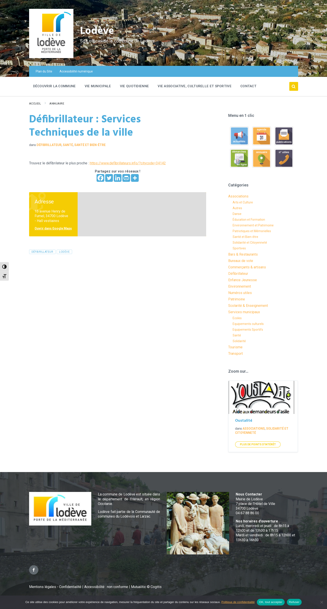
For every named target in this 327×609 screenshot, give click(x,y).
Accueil (35, 103)
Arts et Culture (243, 202)
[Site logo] (51, 57)
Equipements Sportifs (248, 329)
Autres (237, 208)
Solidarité (239, 341)
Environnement (239, 286)
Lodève (97, 31)
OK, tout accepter (270, 602)
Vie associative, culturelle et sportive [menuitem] (195, 86)
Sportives (239, 248)
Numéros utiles (240, 293)
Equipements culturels (248, 324)
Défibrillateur (49, 145)
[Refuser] (321, 602)
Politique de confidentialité (238, 602)
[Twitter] (109, 178)
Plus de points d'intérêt (258, 444)
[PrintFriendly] (126, 178)
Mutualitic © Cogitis (146, 587)
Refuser (294, 602)
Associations (238, 196)
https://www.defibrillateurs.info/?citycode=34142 (128, 163)
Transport (235, 353)
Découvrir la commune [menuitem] (54, 86)
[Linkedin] (117, 178)
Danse (237, 214)
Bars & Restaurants (243, 254)
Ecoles (237, 318)
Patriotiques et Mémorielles (252, 231)
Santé (68, 145)
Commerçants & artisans (247, 267)
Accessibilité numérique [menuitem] (76, 71)
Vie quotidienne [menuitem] (134, 86)
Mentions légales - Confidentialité (55, 587)
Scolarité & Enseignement (248, 306)
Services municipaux (244, 312)
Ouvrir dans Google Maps (53, 228)
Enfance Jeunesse (242, 280)
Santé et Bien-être (90, 145)
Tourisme (235, 347)
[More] (135, 178)
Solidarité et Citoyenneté (250, 242)
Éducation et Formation (249, 219)
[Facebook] (100, 178)
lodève (64, 251)
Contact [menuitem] (248, 86)
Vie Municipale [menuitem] (98, 86)
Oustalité (243, 420)
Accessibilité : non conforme (106, 587)
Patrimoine (236, 299)
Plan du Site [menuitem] (44, 71)
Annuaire (56, 103)
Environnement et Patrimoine (253, 225)
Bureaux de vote (240, 261)
